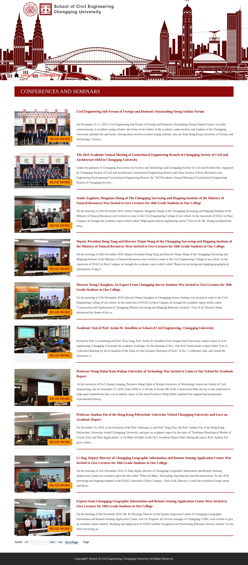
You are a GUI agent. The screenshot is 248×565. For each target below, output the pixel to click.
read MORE (60, 139)
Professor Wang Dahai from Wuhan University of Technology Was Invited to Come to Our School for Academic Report (154, 374)
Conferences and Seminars (65, 75)
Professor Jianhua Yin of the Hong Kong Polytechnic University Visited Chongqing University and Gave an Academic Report (152, 417)
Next (52, 542)
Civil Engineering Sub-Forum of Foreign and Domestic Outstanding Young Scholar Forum (140, 111)
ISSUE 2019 (29, 75)
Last (60, 542)
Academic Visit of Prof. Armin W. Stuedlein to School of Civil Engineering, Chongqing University (145, 328)
